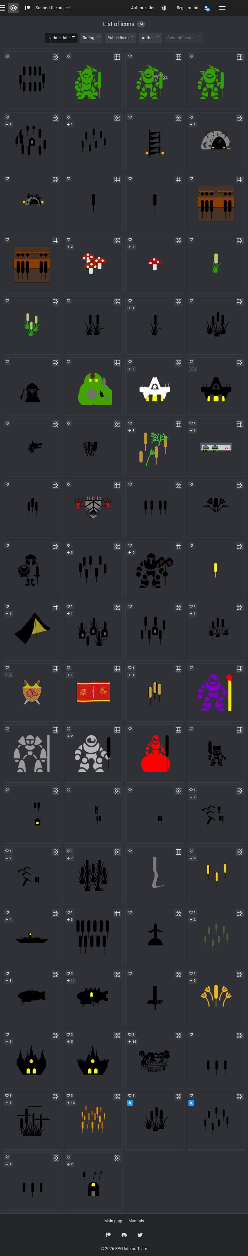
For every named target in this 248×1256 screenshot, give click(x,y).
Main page (113, 1221)
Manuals (136, 1221)
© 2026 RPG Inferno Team (124, 1249)
